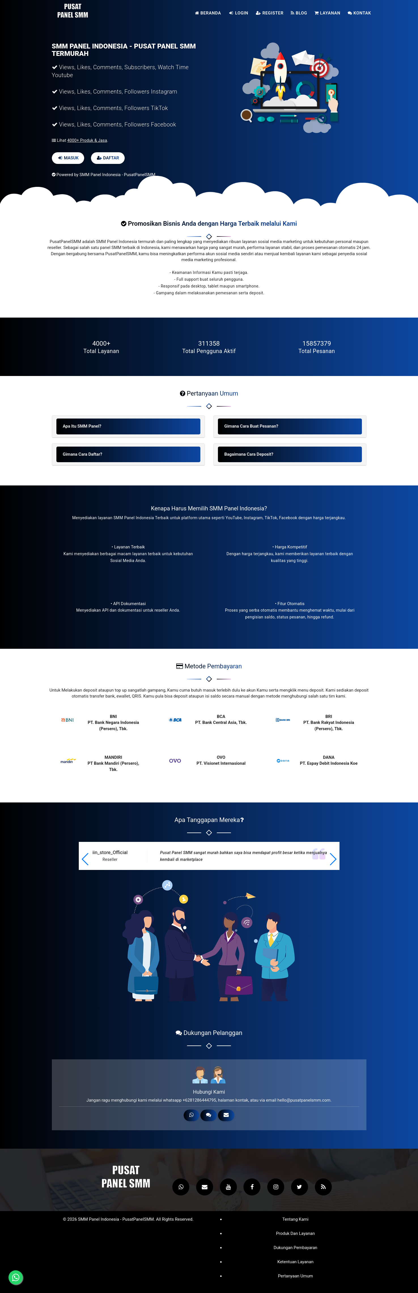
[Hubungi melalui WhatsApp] (16, 1277)
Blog (299, 13)
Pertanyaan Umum (295, 1276)
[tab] (128, 426)
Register (269, 13)
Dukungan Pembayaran (295, 1247)
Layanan (327, 13)
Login (238, 13)
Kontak (359, 13)
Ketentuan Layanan (295, 1262)
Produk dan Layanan (295, 1233)
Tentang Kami (295, 1219)
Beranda (208, 13)
